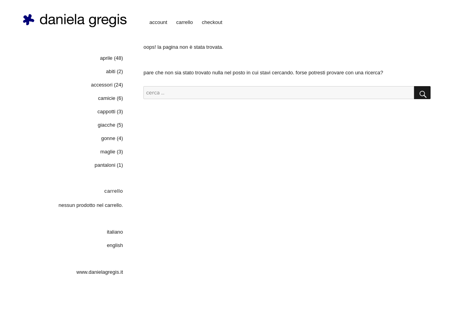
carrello (184, 22)
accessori (101, 85)
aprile (106, 58)
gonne (108, 138)
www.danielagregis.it (100, 272)
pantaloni (105, 165)
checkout (212, 22)
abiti (111, 71)
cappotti (106, 111)
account (158, 22)
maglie (107, 152)
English (115, 245)
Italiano (115, 232)
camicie (106, 98)
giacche (107, 125)
